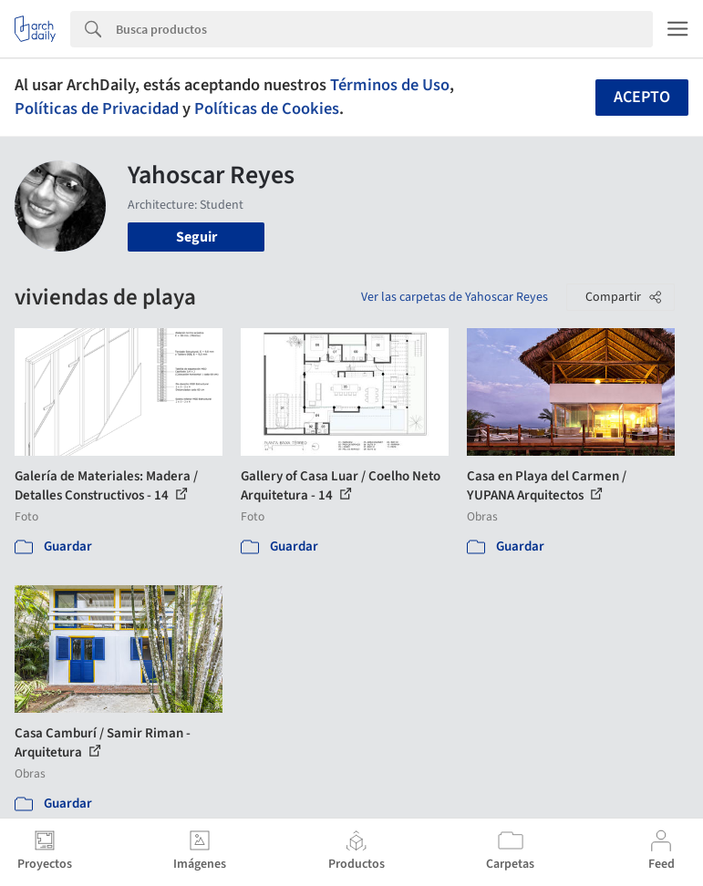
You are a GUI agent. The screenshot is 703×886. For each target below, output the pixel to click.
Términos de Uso (390, 85)
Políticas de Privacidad (97, 108)
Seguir (196, 237)
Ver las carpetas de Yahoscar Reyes (454, 297)
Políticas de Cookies (266, 108)
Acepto (642, 97)
